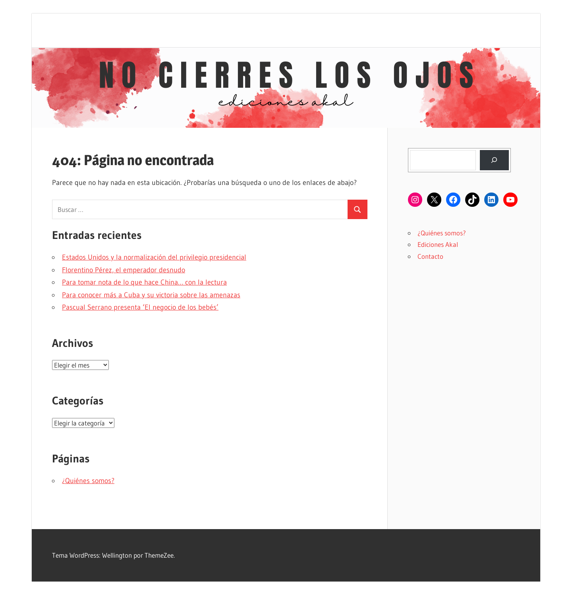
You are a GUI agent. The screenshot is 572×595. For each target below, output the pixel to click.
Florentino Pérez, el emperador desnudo (123, 270)
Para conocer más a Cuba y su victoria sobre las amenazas (151, 295)
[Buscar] (494, 160)
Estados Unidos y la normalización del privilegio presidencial (154, 257)
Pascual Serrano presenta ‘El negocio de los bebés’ (140, 307)
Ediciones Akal (437, 244)
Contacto (430, 256)
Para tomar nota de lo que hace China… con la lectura (144, 282)
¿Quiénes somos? (88, 480)
